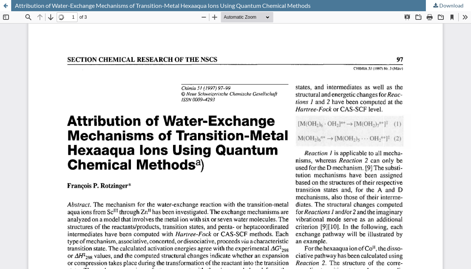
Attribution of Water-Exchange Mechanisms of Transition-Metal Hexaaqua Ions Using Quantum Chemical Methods (163, 5)
